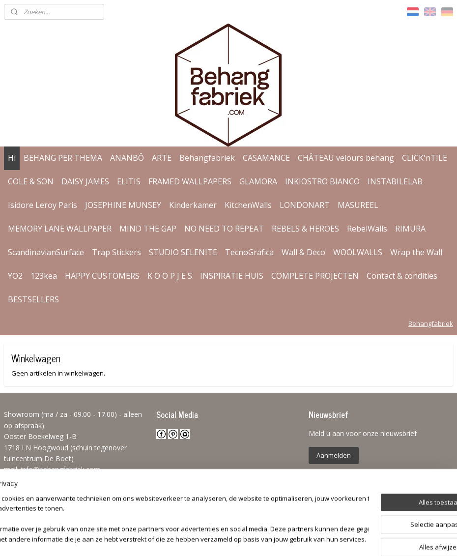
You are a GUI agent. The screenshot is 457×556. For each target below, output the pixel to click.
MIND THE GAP (147, 228)
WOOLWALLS (357, 252)
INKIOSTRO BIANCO (322, 181)
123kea (43, 275)
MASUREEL (358, 205)
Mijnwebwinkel (343, 538)
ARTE (161, 157)
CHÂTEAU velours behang (346, 157)
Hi (12, 157)
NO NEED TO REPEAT (224, 228)
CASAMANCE (266, 157)
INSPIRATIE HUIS (231, 275)
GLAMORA (258, 181)
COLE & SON (31, 181)
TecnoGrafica (249, 252)
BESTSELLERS (33, 299)
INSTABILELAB (395, 181)
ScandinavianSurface (46, 252)
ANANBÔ (127, 157)
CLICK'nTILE (424, 157)
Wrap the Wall (416, 252)
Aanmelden (333, 455)
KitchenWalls (248, 205)
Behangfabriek (207, 157)
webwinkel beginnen (257, 538)
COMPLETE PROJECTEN (315, 275)
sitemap (198, 538)
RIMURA (410, 228)
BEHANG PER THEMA (63, 157)
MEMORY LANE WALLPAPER (60, 228)
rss (219, 538)
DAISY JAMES (85, 181)
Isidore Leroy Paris (42, 205)
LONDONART (305, 205)
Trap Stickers (116, 252)
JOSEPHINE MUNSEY (123, 205)
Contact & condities (402, 275)
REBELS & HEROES (305, 228)
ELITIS (129, 181)
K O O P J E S (169, 275)
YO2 (15, 275)
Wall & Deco (303, 252)
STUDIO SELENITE (183, 252)
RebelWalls (367, 228)
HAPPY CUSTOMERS (102, 275)
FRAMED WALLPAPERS (189, 181)
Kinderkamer (193, 205)
